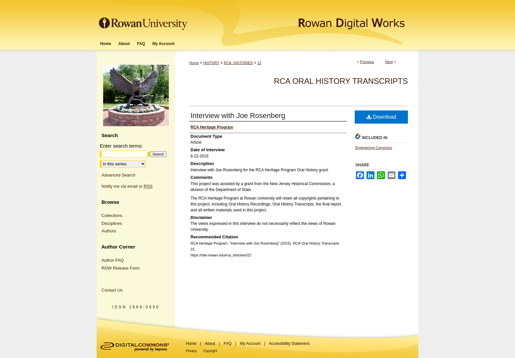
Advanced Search (118, 175)
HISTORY (211, 63)
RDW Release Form (120, 268)
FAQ (228, 343)
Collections (112, 215)
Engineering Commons (373, 148)
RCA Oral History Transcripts (341, 81)
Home (194, 63)
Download (381, 117)
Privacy (191, 351)
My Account (250, 343)
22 (259, 63)
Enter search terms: (121, 146)
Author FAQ (112, 260)
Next (389, 62)
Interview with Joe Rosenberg (237, 115)
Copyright (210, 351)
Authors (108, 230)
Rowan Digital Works (303, 18)
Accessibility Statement (289, 343)
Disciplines (111, 223)
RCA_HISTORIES (238, 63)
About (210, 343)
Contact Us (112, 290)
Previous (367, 62)
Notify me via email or (126, 186)
